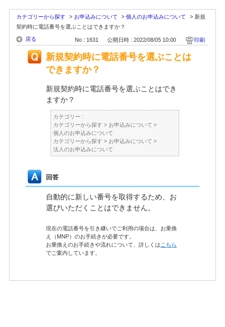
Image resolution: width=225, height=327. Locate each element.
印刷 (199, 40)
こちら (168, 245)
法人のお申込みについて (83, 149)
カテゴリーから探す (40, 17)
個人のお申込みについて (156, 17)
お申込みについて (96, 17)
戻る (30, 39)
